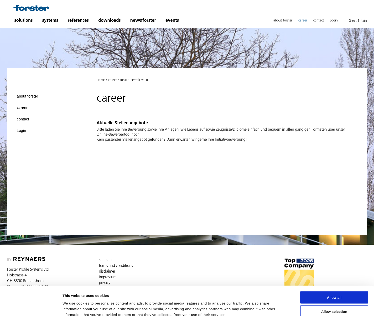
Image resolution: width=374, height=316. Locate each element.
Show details (250, 307)
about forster (282, 20)
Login (334, 20)
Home (101, 80)
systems (50, 20)
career (302, 20)
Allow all (334, 274)
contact (318, 20)
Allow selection (334, 288)
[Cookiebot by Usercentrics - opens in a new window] (31, 306)
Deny (334, 302)
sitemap (105, 259)
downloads (109, 20)
